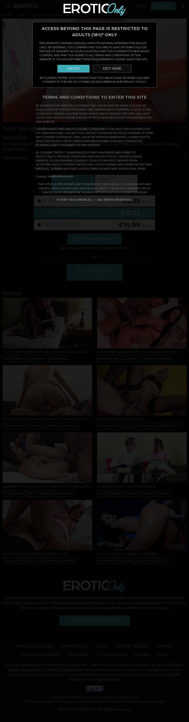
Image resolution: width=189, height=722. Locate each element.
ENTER (73, 69)
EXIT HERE (112, 69)
